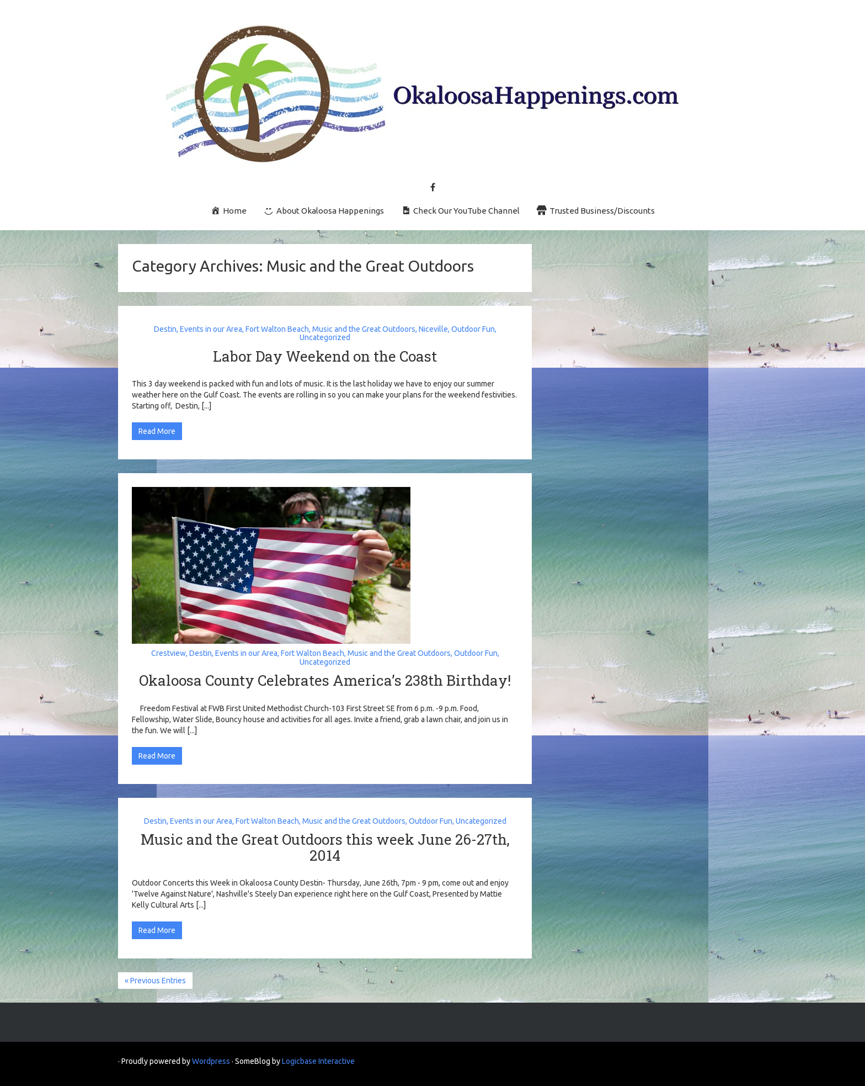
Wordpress (211, 1061)
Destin (165, 329)
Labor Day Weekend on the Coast (325, 356)
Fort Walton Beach (277, 329)
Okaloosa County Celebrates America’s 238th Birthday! (325, 680)
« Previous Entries (155, 980)
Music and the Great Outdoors (363, 329)
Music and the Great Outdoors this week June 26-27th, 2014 (325, 847)
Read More (156, 431)
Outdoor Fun (473, 329)
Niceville (433, 329)
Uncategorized (325, 337)
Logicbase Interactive (318, 1061)
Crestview (168, 653)
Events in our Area (211, 329)
